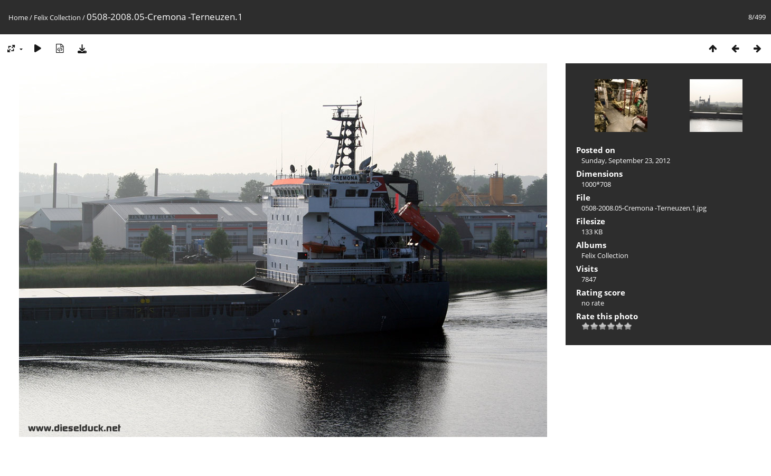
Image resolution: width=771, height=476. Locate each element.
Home (18, 17)
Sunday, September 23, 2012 (625, 160)
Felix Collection (57, 17)
